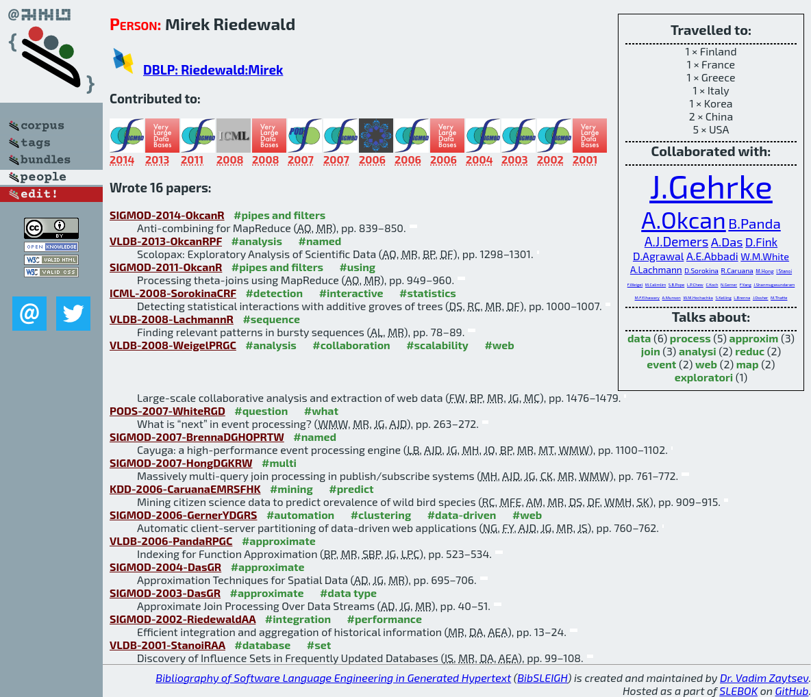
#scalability (437, 344)
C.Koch (712, 284)
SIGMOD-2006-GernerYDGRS (183, 514)
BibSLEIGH (542, 677)
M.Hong (764, 271)
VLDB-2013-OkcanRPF (166, 240)
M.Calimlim (655, 284)
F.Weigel (635, 284)
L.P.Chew (695, 284)
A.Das (727, 241)
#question (261, 410)
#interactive (351, 292)
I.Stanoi (784, 271)
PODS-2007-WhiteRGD (167, 410)
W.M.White (764, 256)
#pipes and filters (279, 214)
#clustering (381, 514)
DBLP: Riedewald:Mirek (213, 69)
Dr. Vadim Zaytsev (764, 677)
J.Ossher (761, 297)
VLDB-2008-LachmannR (172, 318)
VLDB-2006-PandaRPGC (171, 540)
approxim (754, 337)
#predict (351, 488)
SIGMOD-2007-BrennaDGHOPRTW (197, 436)
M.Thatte (779, 297)
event (661, 363)
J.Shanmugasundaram (774, 284)
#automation (300, 514)
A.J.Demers (676, 241)
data (639, 337)
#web (499, 344)
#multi (279, 462)
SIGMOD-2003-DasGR (165, 592)
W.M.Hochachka (697, 297)
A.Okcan (683, 219)
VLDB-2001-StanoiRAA (167, 644)
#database (262, 644)
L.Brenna (742, 297)
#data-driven (462, 514)
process (690, 337)
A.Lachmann (656, 269)
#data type (348, 592)
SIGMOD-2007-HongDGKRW (181, 462)
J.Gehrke (711, 185)
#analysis (257, 240)
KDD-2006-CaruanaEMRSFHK (185, 488)
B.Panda (754, 222)
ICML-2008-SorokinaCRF (173, 292)
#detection (274, 292)
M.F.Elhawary (647, 297)
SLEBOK (738, 690)
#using (357, 266)
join (650, 350)
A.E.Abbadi (712, 255)
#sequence (271, 318)
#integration (298, 618)
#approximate (279, 540)
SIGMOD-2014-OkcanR (167, 214)
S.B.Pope (676, 284)
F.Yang (745, 284)
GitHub (792, 690)
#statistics (427, 292)
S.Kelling (723, 297)
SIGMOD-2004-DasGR (165, 566)
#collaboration (351, 344)
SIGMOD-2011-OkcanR (166, 266)
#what (321, 410)
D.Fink (761, 242)
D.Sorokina (701, 270)
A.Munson (671, 297)
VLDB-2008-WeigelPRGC (173, 344)
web (706, 363)
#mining (291, 488)
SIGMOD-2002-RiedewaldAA (182, 618)
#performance (384, 618)
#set (319, 644)
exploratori (704, 376)
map (747, 363)
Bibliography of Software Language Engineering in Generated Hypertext (333, 677)
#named (320, 240)
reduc (749, 350)
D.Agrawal (658, 255)
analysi (697, 350)
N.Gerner (729, 284)
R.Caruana (737, 270)
